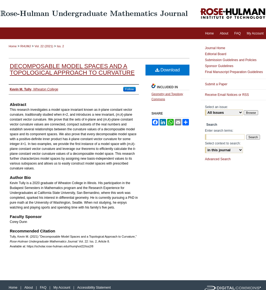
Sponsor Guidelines (219, 66)
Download (167, 70)
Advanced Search (218, 159)
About (29, 287)
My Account (62, 287)
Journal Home (215, 48)
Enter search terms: (219, 131)
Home (13, 46)
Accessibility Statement (94, 287)
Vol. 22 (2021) (43, 46)
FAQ (43, 287)
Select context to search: (222, 143)
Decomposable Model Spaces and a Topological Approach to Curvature (72, 69)
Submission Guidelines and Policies (230, 60)
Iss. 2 (60, 46)
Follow (129, 89)
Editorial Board (215, 54)
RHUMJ (25, 46)
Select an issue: (216, 107)
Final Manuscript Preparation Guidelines (234, 72)
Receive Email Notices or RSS (227, 95)
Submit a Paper (216, 84)
